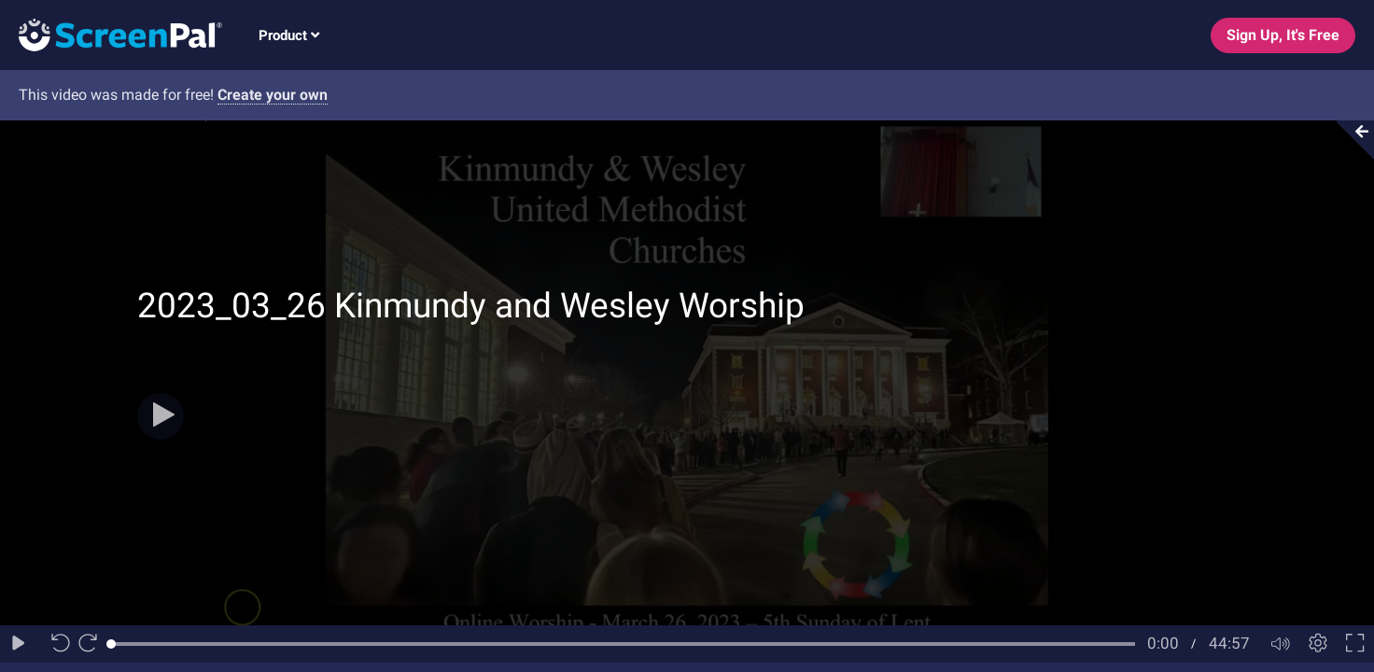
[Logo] (111, 34)
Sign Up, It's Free (1283, 35)
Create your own (272, 95)
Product (289, 35)
